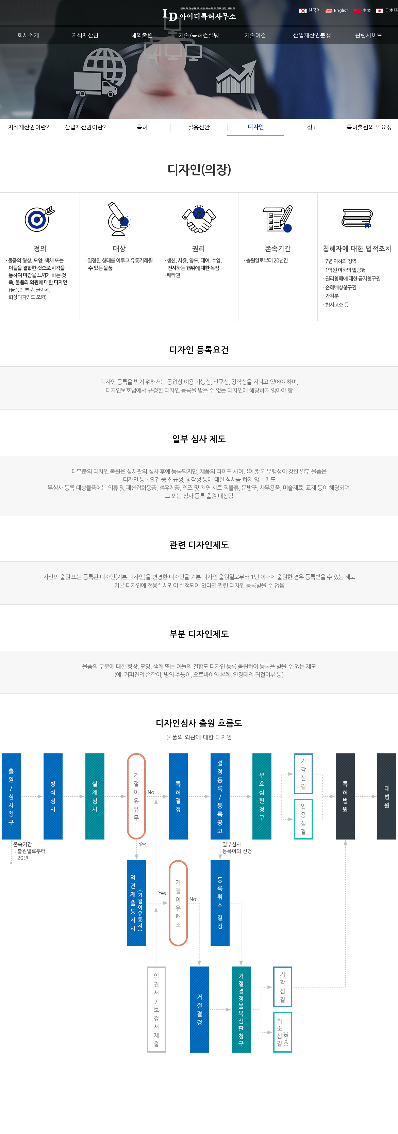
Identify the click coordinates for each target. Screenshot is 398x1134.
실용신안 (199, 127)
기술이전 (255, 35)
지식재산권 (85, 35)
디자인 (256, 127)
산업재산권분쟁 (312, 35)
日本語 (387, 10)
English (336, 10)
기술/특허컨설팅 (198, 35)
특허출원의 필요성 (369, 127)
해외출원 (142, 35)
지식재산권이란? (28, 127)
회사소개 (28, 35)
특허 (142, 127)
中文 (362, 10)
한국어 (309, 10)
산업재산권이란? (85, 127)
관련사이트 (368, 35)
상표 (312, 127)
